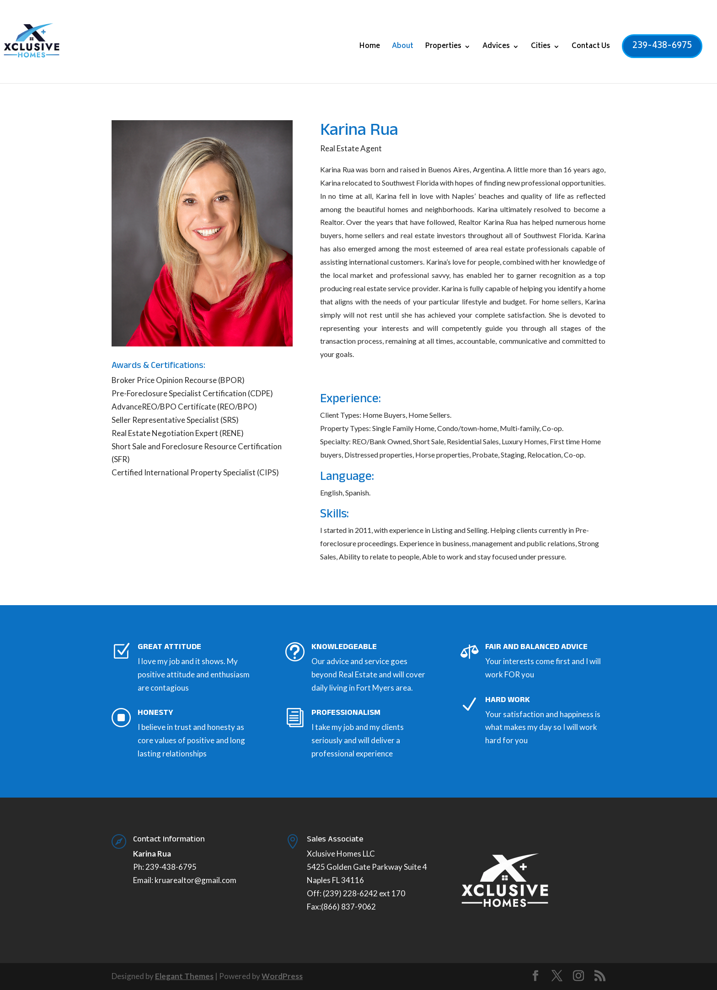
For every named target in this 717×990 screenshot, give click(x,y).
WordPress (282, 976)
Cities (541, 48)
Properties (443, 48)
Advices (496, 48)
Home (369, 48)
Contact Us (591, 48)
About (402, 48)
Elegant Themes (184, 976)
